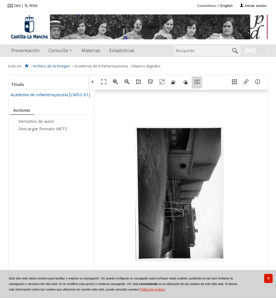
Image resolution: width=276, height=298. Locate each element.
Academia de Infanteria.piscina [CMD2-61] (50, 94)
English (226, 6)
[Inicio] (26, 66)
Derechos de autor (36, 121)
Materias (90, 50)
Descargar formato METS (42, 128)
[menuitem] (26, 50)
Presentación (25, 50)
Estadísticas (122, 50)
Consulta (58, 50)
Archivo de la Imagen (51, 65)
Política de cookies (152, 289)
